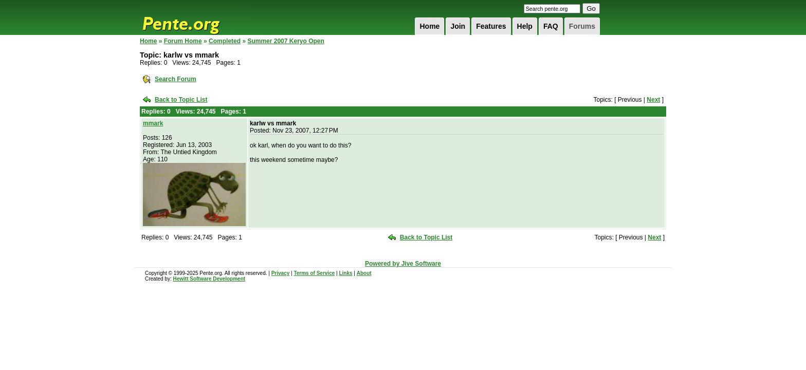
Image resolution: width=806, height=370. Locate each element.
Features (491, 26)
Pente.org (194, 17)
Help (525, 26)
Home (429, 26)
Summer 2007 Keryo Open (285, 41)
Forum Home (183, 41)
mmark (153, 123)
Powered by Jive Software (403, 263)
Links (345, 273)
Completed (225, 41)
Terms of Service (314, 273)
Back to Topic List (181, 99)
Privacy (280, 273)
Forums (582, 26)
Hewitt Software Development (209, 279)
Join (457, 26)
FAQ (550, 26)
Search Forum (175, 79)
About (364, 273)
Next (653, 99)
